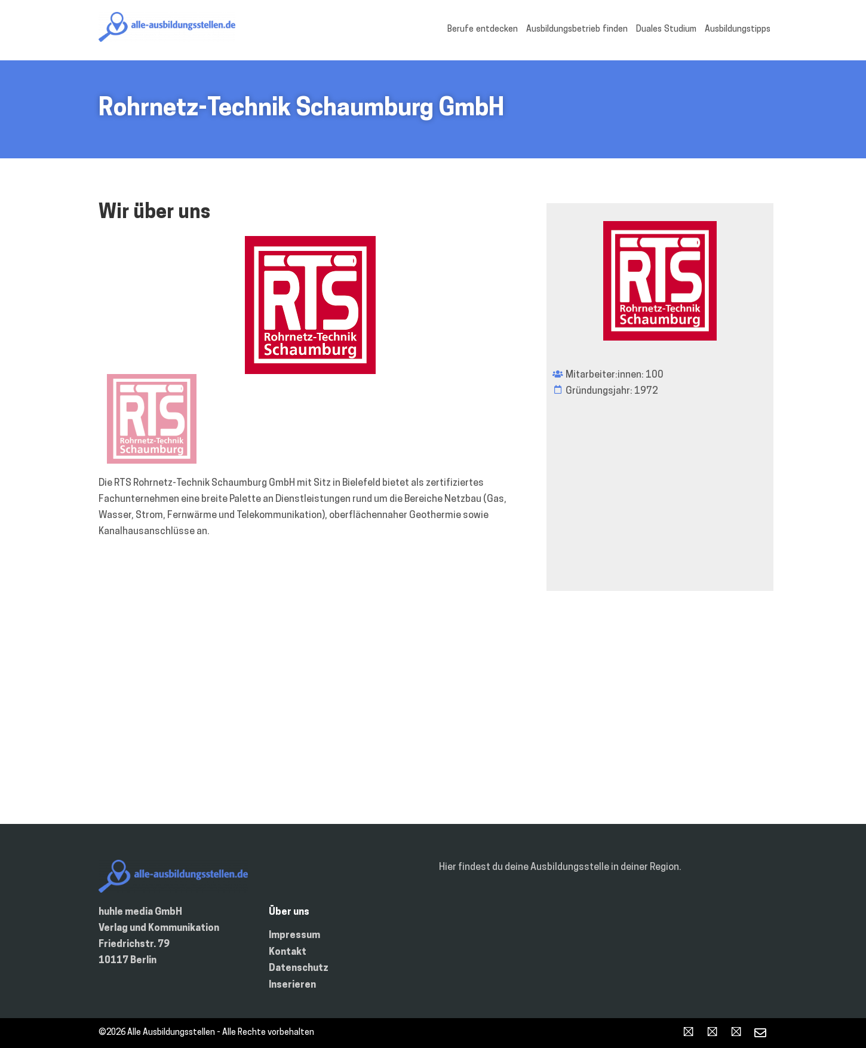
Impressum (294, 935)
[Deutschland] (433, 719)
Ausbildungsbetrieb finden (577, 29)
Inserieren (292, 985)
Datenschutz (298, 968)
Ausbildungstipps (737, 29)
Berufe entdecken (482, 29)
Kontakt (287, 952)
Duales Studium (666, 29)
